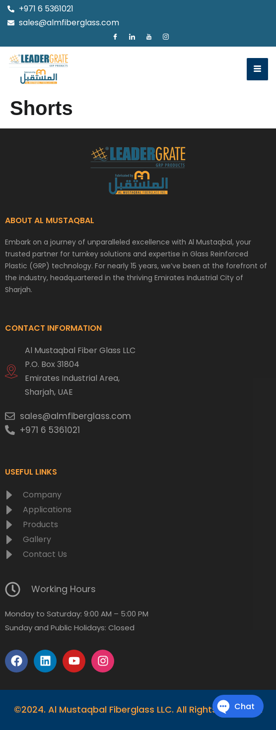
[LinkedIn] (132, 37)
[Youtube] (148, 37)
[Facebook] (115, 37)
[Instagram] (165, 37)
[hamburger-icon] (257, 69)
